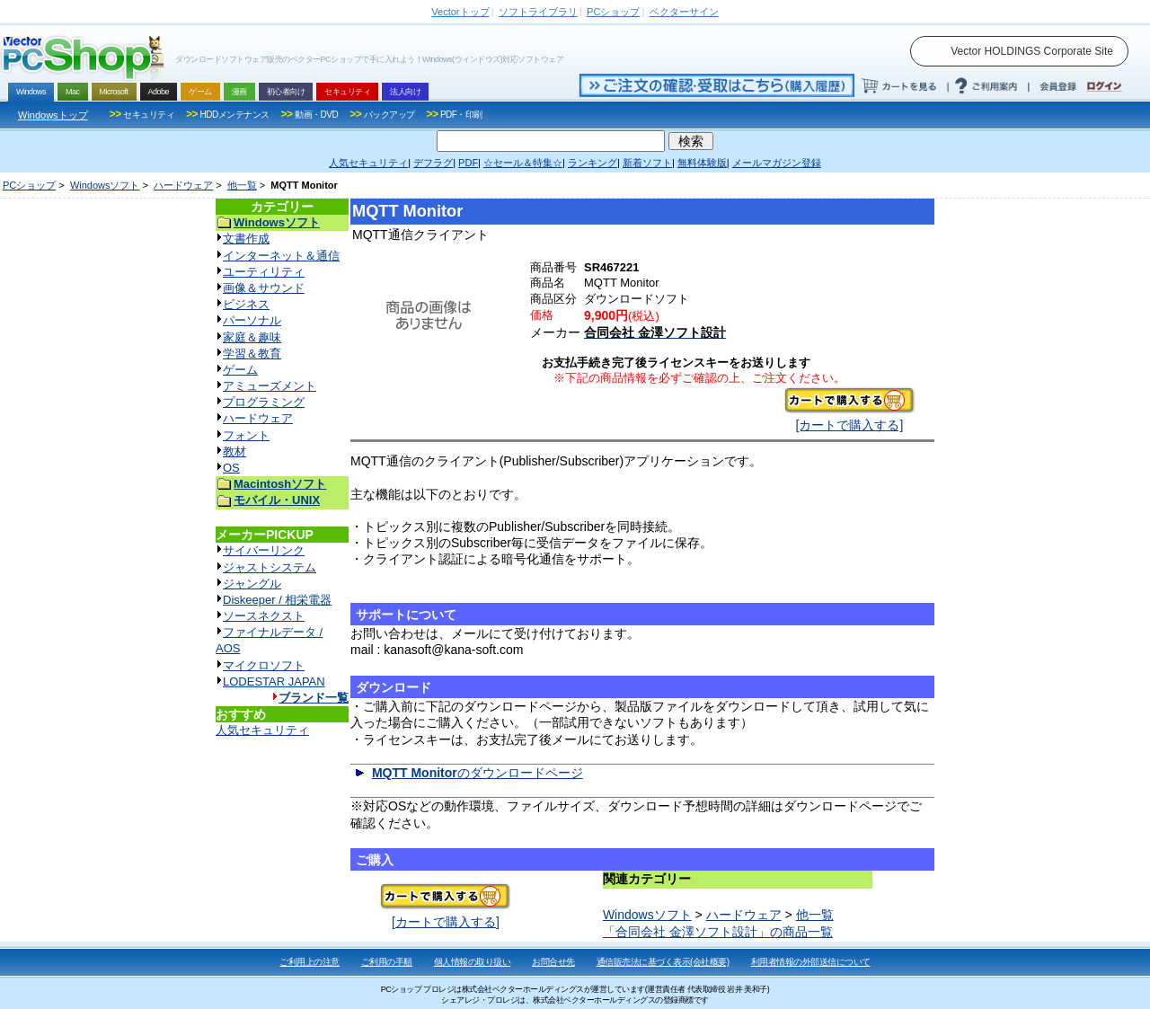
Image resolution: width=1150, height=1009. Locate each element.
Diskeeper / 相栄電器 (277, 599)
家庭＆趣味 (252, 337)
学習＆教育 (252, 353)
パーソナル (252, 320)
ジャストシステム (269, 567)
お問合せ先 (553, 962)
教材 (234, 451)
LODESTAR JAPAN (274, 681)
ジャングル (252, 583)
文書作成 (246, 238)
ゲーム (240, 369)
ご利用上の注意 (309, 962)
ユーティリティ (264, 272)
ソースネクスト (264, 616)
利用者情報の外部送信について (811, 962)
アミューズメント (269, 386)
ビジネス (246, 304)
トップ (460, 11)
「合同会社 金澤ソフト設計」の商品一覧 (718, 932)
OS (231, 467)
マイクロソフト (264, 665)
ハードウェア (183, 185)
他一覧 (242, 185)
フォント (246, 435)
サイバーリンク (264, 550)
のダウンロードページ (477, 773)
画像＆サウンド (264, 288)
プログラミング (264, 402)
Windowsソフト (105, 185)
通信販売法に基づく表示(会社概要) (663, 962)
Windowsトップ (53, 115)
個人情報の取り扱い (472, 962)
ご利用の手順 (386, 962)
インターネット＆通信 (281, 255)
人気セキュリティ (262, 730)
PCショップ (29, 185)
